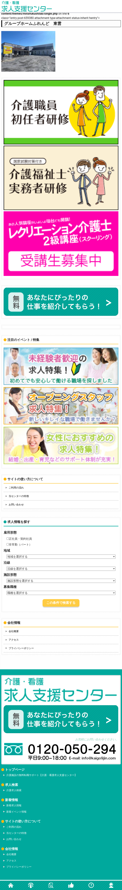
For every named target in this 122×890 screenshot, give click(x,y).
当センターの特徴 (19, 496)
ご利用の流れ (16, 487)
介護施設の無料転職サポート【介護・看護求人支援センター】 (41, 775)
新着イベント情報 (16, 811)
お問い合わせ (16, 504)
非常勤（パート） (19, 544)
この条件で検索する (61, 603)
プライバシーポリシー (21, 648)
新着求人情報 (13, 805)
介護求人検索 (13, 790)
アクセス (14, 639)
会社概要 (14, 631)
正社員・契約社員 (19, 538)
